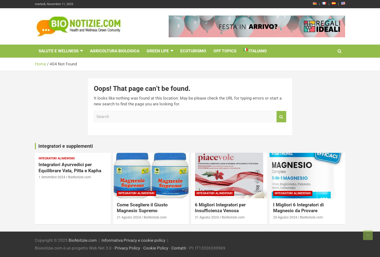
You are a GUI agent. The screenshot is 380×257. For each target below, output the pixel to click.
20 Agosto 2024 (285, 217)
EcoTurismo (193, 50)
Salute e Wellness (59, 50)
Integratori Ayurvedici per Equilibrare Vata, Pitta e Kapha (70, 167)
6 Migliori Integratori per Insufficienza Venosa (220, 208)
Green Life (158, 50)
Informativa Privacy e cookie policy (133, 240)
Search (281, 117)
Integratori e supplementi (65, 146)
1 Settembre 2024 (52, 177)
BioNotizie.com (79, 177)
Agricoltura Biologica (114, 50)
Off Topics (225, 50)
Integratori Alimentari (57, 158)
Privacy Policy (127, 248)
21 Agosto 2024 (129, 217)
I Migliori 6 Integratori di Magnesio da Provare (298, 208)
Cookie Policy (155, 248)
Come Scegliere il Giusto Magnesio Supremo (142, 208)
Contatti (178, 248)
